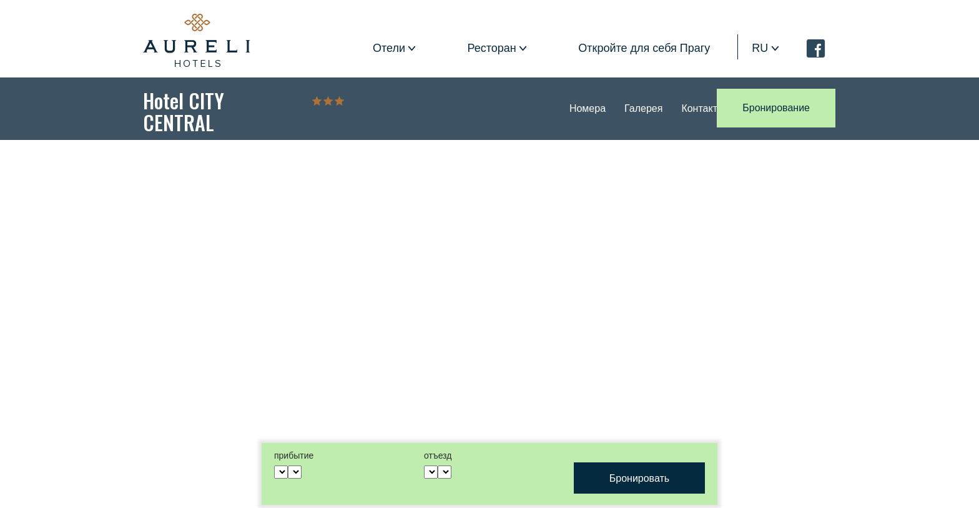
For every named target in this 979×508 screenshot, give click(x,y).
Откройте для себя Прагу (644, 48)
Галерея (643, 108)
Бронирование (776, 107)
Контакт (699, 108)
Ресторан (492, 48)
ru (760, 48)
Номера (587, 108)
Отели (389, 48)
